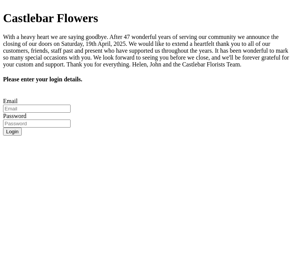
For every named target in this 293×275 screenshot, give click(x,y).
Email (10, 101)
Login (12, 131)
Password (14, 116)
